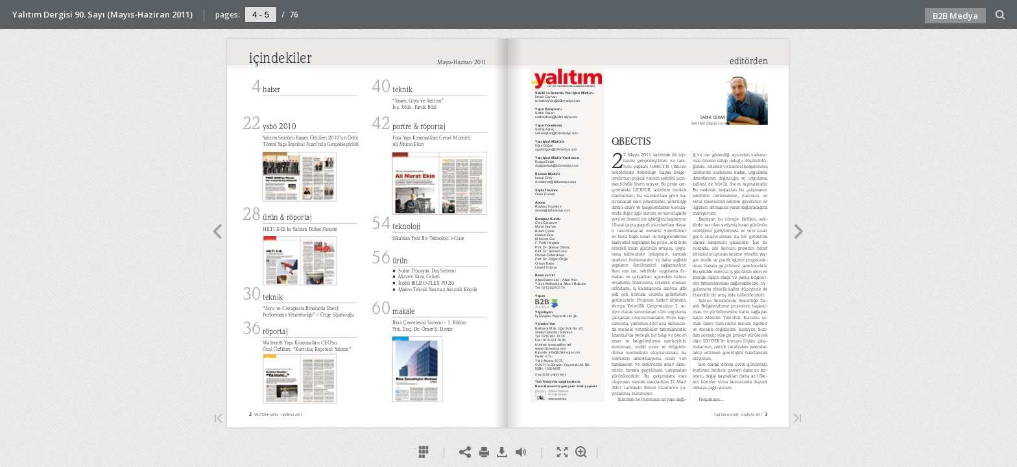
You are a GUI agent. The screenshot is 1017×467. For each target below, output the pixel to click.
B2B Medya (955, 15)
